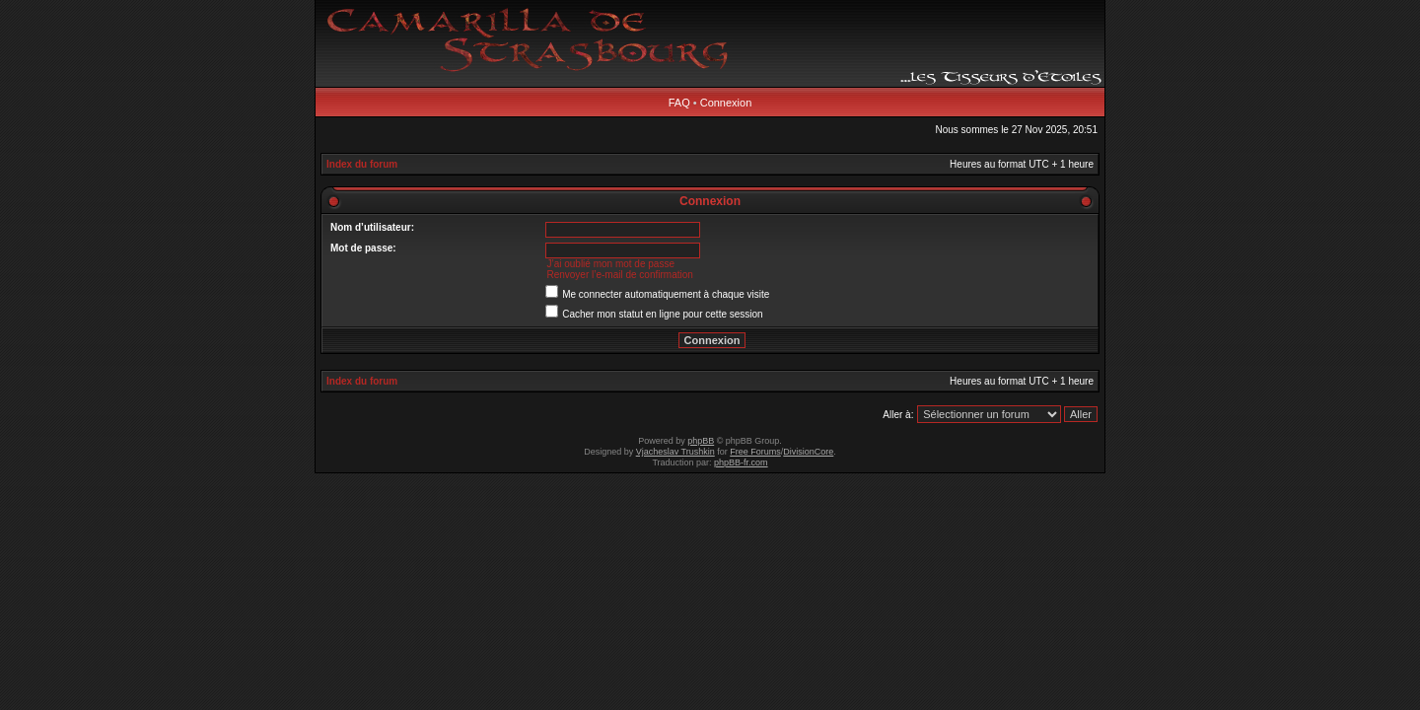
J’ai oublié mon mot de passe (610, 263)
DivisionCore (808, 452)
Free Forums (755, 452)
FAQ (679, 102)
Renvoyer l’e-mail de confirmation (619, 274)
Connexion (726, 102)
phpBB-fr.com (741, 462)
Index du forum (361, 164)
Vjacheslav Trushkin (675, 452)
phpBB (700, 441)
